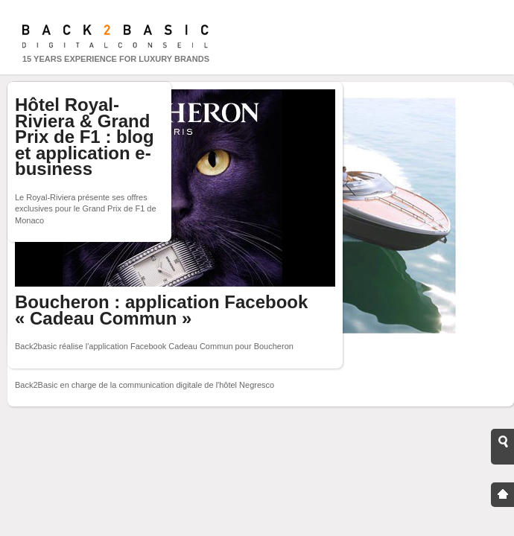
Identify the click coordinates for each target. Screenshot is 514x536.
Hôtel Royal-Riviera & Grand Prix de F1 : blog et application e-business (84, 137)
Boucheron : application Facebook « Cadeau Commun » (161, 310)
